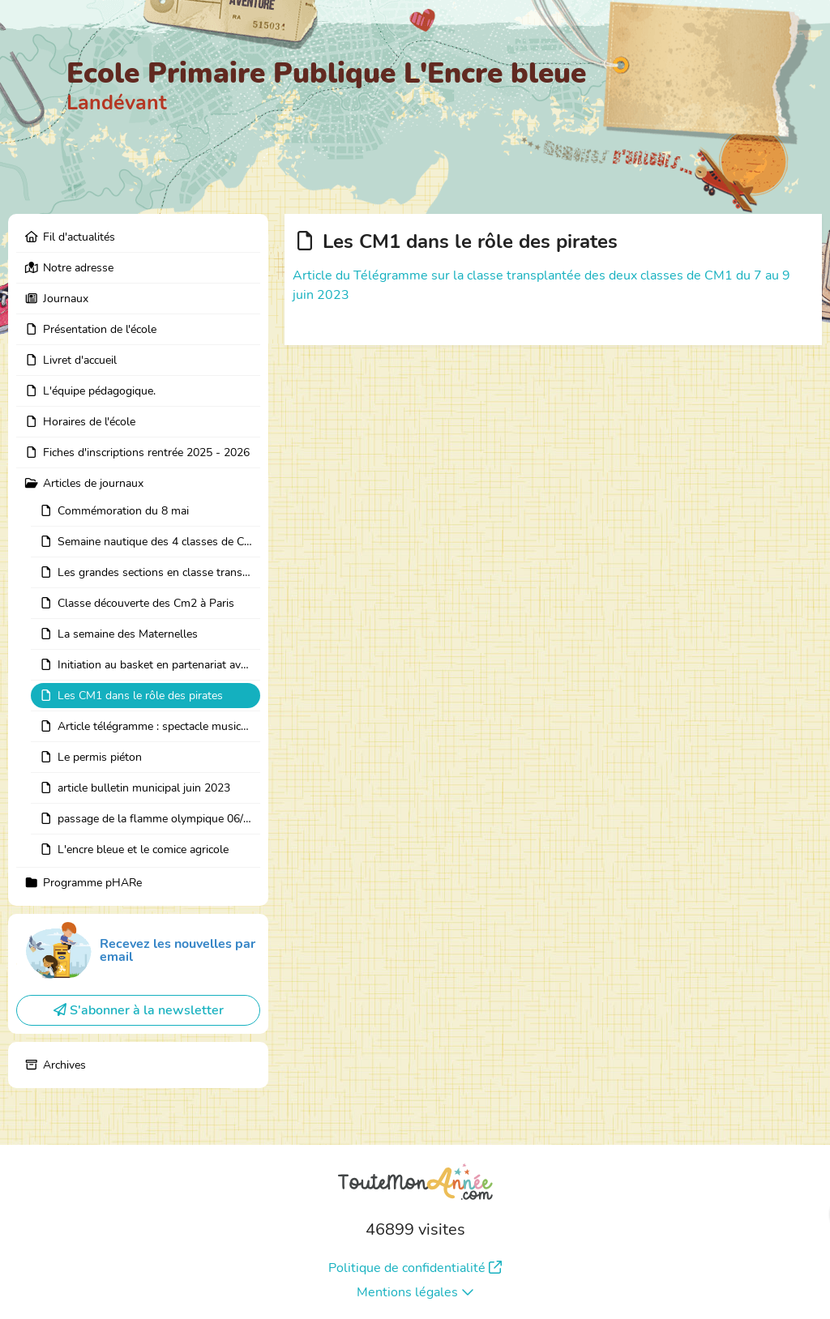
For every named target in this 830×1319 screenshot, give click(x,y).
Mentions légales (415, 1292)
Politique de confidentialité (415, 1268)
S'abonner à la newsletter (138, 1010)
